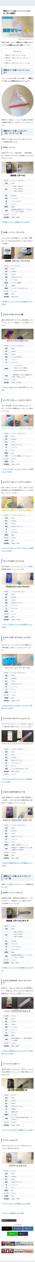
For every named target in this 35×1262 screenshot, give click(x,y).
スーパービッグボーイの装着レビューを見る (18, 1130)
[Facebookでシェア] (17, 1229)
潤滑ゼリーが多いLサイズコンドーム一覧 (17, 63)
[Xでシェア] (7, 1229)
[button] (23, 1234)
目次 (15, 51)
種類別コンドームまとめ (9, 1220)
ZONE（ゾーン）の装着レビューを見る (16, 222)
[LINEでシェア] (12, 1234)
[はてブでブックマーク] (28, 1229)
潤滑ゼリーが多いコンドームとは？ (15, 55)
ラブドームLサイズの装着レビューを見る (17, 1203)
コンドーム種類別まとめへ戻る (13, 1213)
